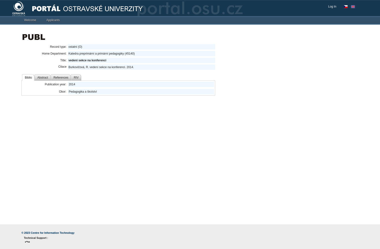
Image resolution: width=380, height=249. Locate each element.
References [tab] (61, 77)
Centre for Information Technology (52, 232)
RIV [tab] (76, 77)
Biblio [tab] (28, 77)
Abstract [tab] (42, 77)
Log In (332, 6)
